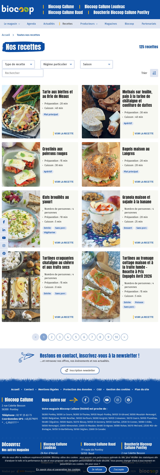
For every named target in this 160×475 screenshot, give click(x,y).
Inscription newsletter (80, 370)
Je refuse (97, 469)
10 (116, 337)
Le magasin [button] (10, 23)
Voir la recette (64, 133)
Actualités (49, 23)
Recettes (67, 23)
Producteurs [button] (87, 23)
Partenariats (149, 23)
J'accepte (119, 469)
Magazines (111, 23)
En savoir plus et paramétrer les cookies (58, 469)
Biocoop (129, 23)
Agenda (31, 23)
